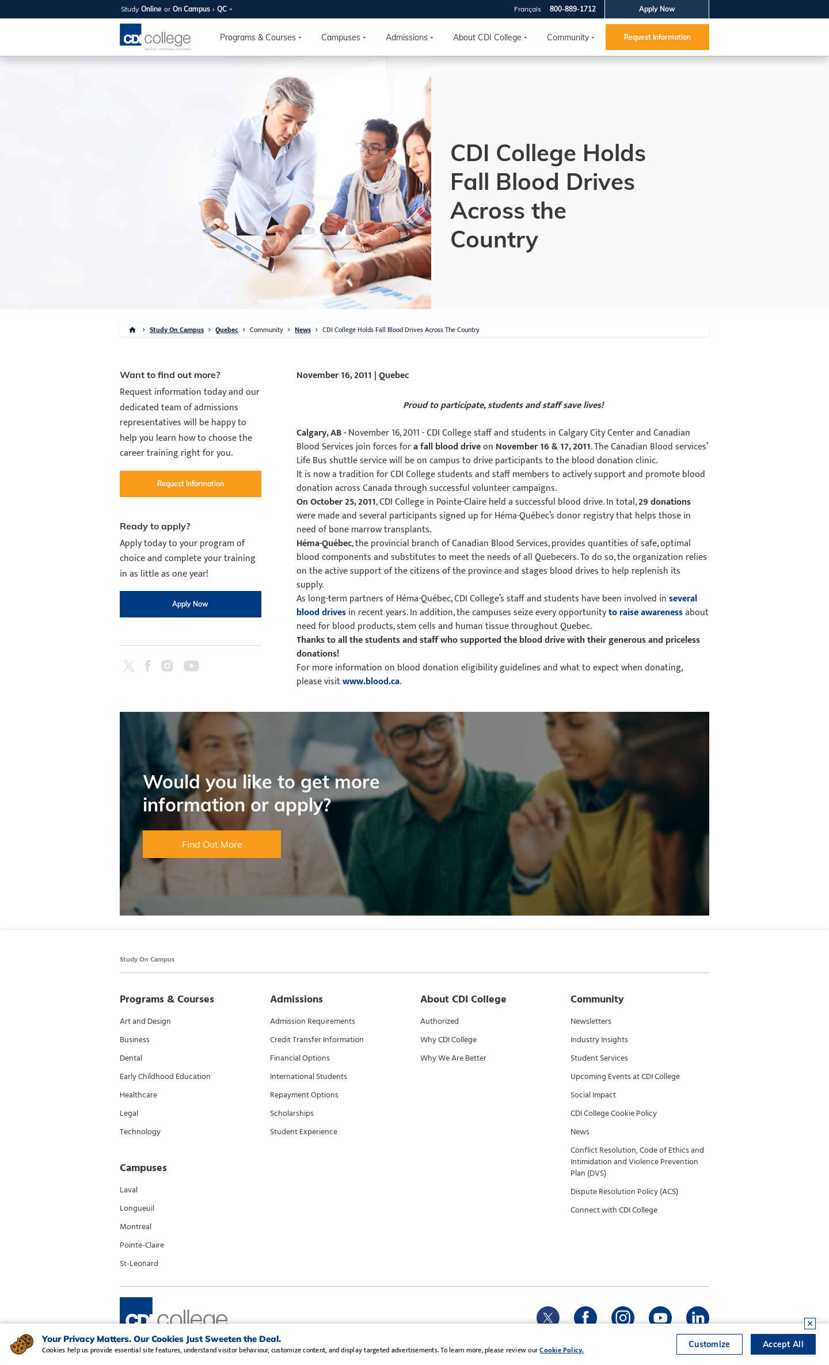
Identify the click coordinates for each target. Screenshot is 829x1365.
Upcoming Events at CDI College (625, 1076)
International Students (308, 1076)
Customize (710, 1344)
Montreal (135, 1227)
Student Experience (303, 1132)
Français (527, 9)
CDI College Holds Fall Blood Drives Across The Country (401, 329)
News (303, 329)
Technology (140, 1132)
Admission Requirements (312, 1021)
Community (568, 37)
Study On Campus (177, 329)
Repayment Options (304, 1095)
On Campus (191, 9)
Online (151, 9)
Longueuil (137, 1208)
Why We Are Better (453, 1058)
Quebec (226, 329)
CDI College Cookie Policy (614, 1113)
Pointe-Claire (142, 1245)
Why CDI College (448, 1040)
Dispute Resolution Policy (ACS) (624, 1192)
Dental (131, 1058)
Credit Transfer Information (317, 1040)
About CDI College (487, 37)
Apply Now (657, 9)
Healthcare (138, 1095)
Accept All (783, 1344)
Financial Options (300, 1058)
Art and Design (145, 1021)
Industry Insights (599, 1040)
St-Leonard (139, 1263)
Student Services (599, 1058)
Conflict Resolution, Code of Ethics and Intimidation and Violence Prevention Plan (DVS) (637, 1162)
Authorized (439, 1021)
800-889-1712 (573, 9)
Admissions (407, 37)
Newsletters (591, 1021)
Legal (129, 1113)
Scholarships (292, 1113)
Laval (129, 1190)
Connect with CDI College (614, 1210)
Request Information (657, 37)
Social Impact (593, 1095)
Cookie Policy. (561, 1350)
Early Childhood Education (165, 1076)
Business (135, 1040)
